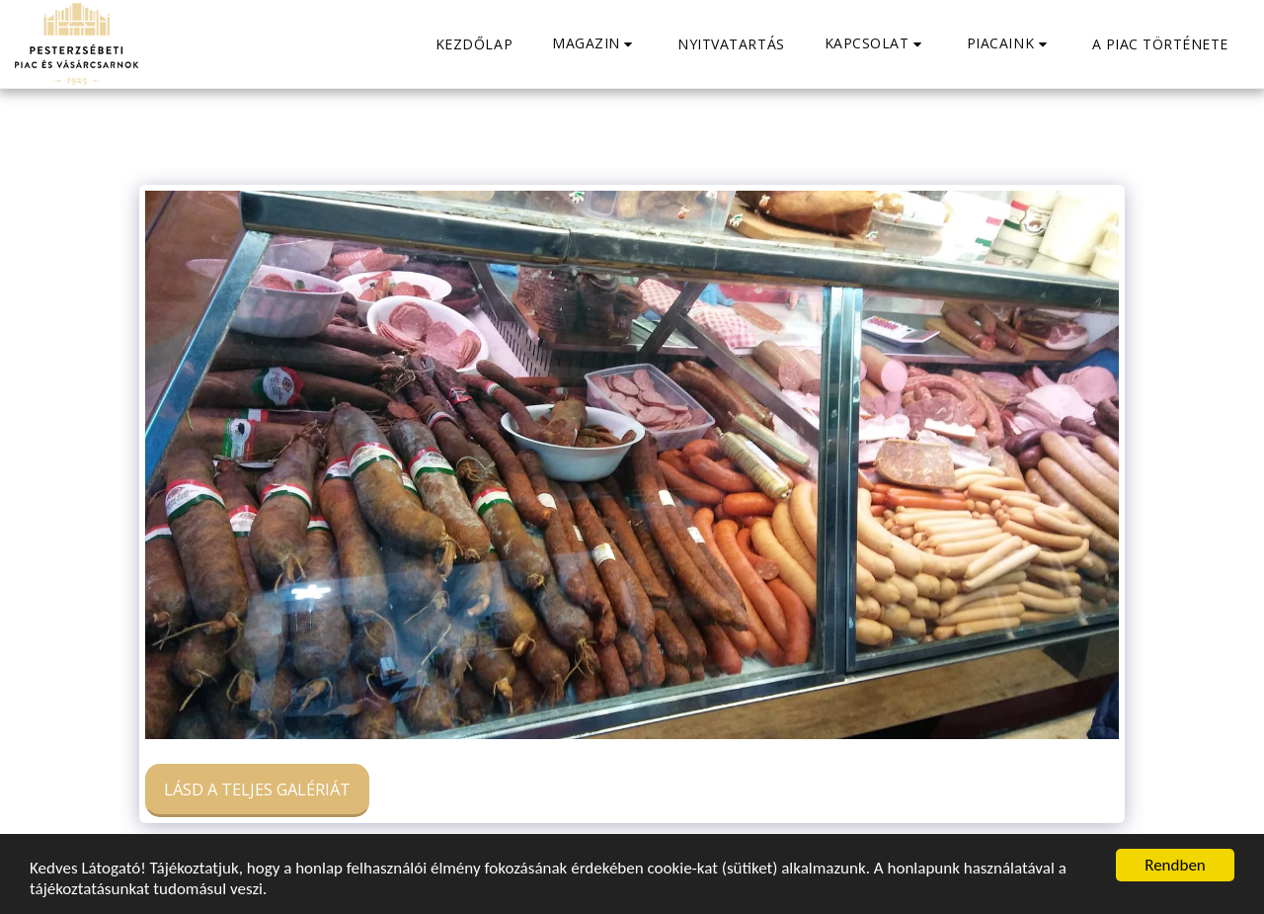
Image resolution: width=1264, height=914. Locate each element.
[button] (595, 44)
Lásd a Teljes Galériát (257, 789)
